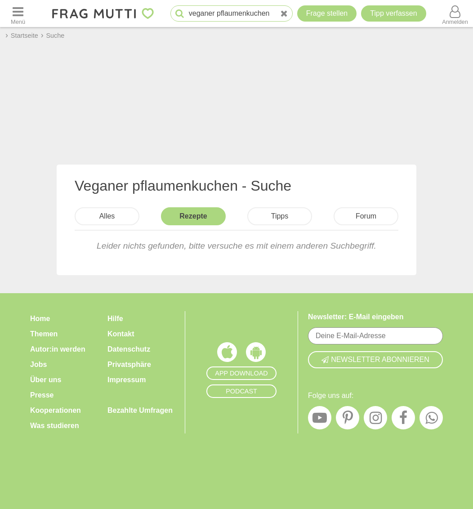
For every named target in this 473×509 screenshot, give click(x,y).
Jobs (38, 364)
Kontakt (120, 334)
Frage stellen (327, 13)
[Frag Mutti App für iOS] (227, 354)
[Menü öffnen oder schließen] (18, 13)
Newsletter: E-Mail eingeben (356, 317)
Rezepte (193, 216)
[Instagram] (375, 420)
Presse (42, 395)
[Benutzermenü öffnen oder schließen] (455, 13)
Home (40, 318)
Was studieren (54, 425)
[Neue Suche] (284, 13)
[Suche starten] (179, 13)
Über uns (45, 380)
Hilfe (115, 318)
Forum (366, 216)
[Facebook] (403, 420)
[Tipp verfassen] (393, 13)
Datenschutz (128, 349)
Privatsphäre (129, 364)
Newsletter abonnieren (375, 359)
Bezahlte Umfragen (140, 410)
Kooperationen (55, 410)
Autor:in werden (57, 349)
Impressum (126, 380)
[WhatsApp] (431, 420)
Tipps (280, 216)
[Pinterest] (347, 420)
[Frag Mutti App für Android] (256, 354)
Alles (107, 216)
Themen (44, 334)
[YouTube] (319, 420)
